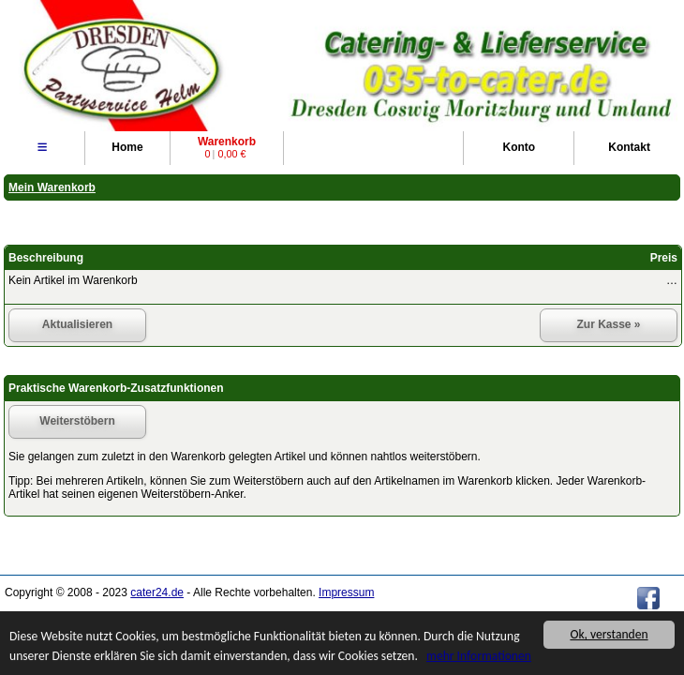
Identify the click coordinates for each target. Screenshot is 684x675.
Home (127, 147)
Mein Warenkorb (52, 187)
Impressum (346, 592)
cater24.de (157, 592)
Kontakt (629, 147)
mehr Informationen (478, 657)
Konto (518, 147)
